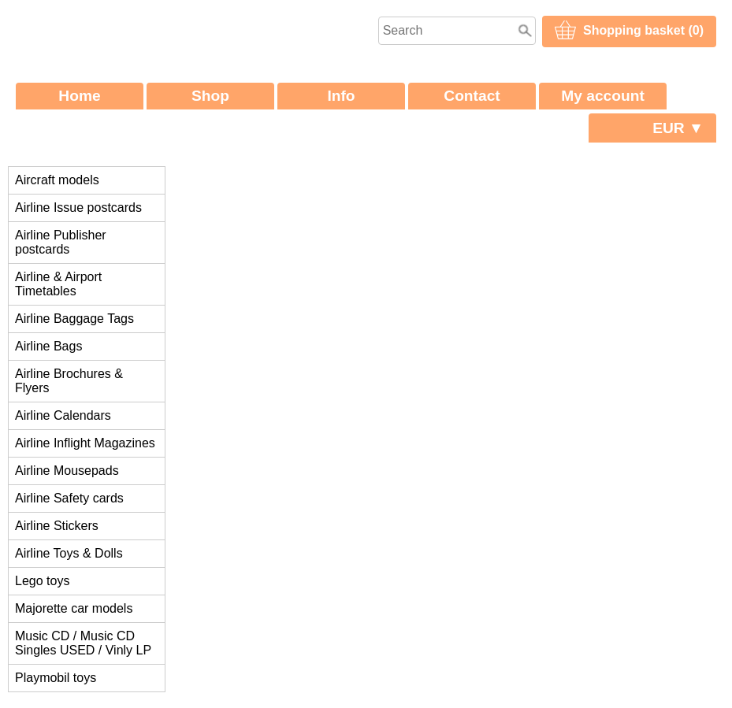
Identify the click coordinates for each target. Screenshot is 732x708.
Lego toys (42, 581)
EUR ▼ (678, 128)
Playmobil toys (55, 677)
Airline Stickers (56, 525)
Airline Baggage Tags (74, 318)
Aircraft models (57, 180)
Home (79, 95)
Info (341, 95)
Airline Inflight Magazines (85, 443)
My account (603, 95)
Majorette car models (73, 608)
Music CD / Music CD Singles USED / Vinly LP (83, 643)
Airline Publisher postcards (60, 242)
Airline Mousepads (67, 470)
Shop (210, 95)
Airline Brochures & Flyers (69, 381)
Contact (472, 95)
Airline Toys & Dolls (69, 553)
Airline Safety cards (69, 498)
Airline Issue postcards (78, 207)
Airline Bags (48, 346)
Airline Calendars (63, 415)
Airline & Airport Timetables (58, 284)
